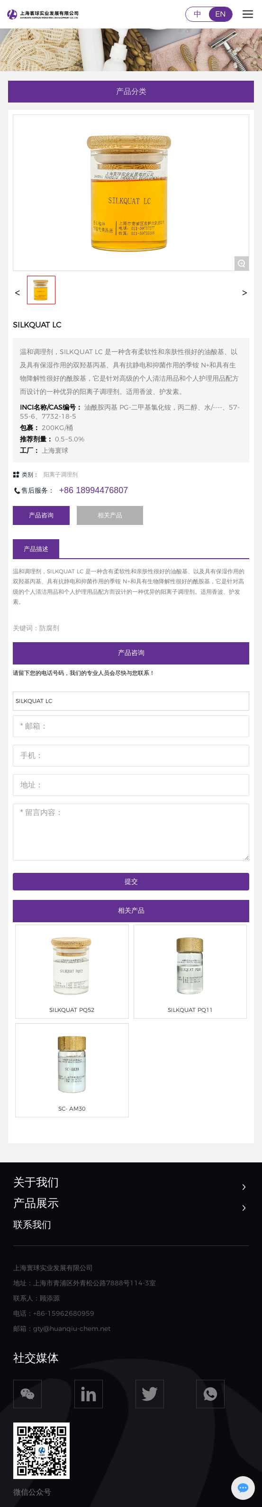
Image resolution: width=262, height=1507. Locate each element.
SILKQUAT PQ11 (190, 1009)
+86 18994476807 (93, 490)
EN (220, 14)
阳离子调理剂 (61, 474)
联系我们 (32, 1224)
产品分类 (131, 91)
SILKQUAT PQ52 (71, 1009)
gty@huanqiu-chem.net (71, 1328)
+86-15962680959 (63, 1313)
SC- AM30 (71, 1108)
